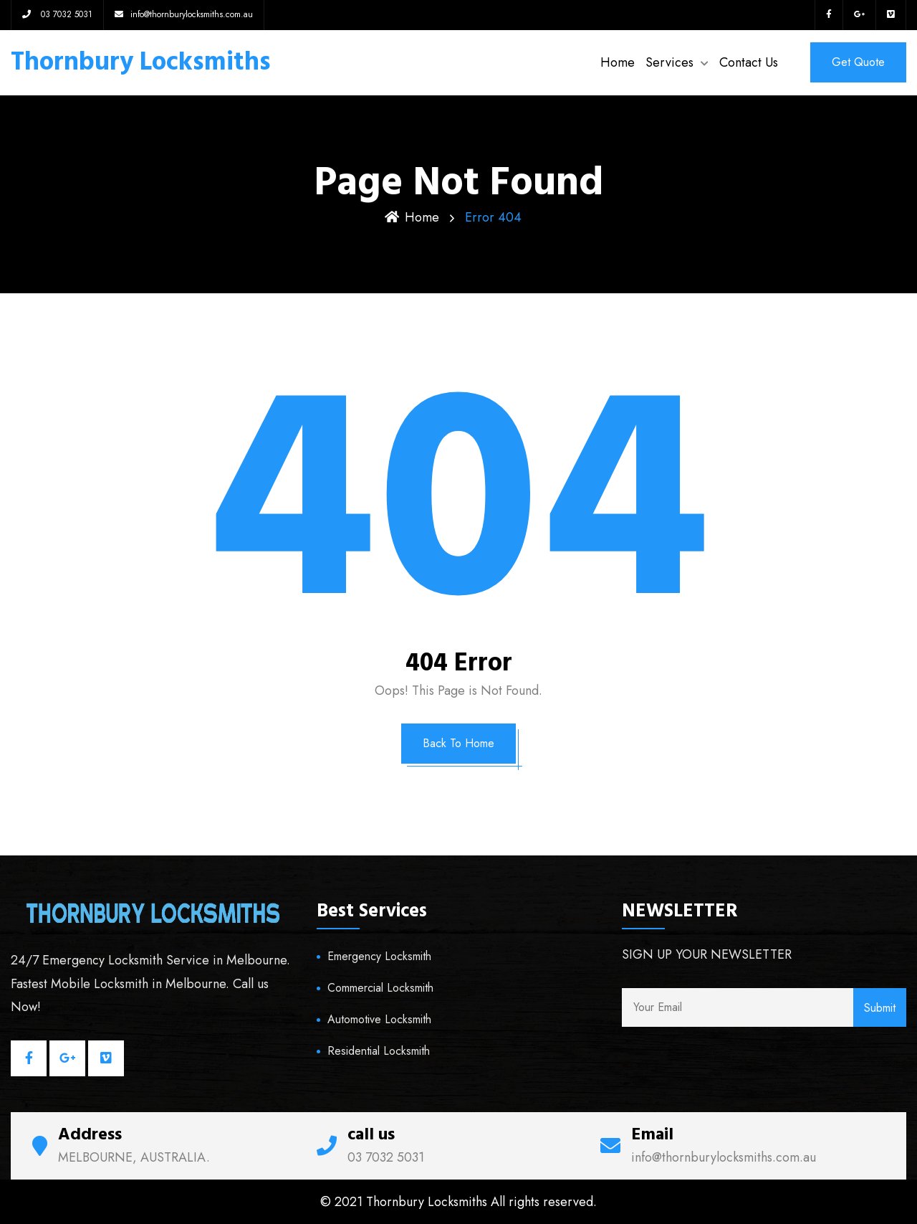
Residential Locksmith (378, 1051)
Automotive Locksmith (379, 1019)
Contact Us (748, 62)
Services (669, 62)
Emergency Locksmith (379, 956)
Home (617, 62)
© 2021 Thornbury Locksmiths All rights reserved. (458, 1201)
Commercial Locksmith (380, 987)
